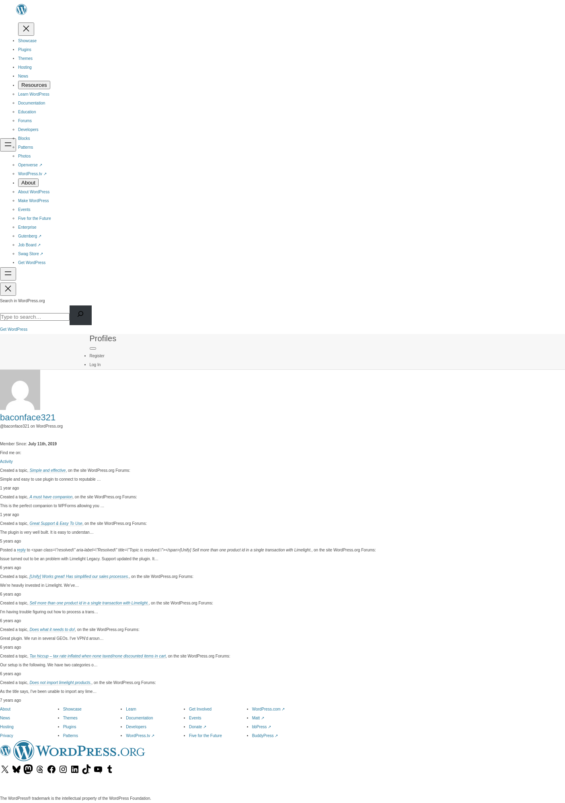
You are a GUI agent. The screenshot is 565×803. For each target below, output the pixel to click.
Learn (131, 709)
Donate (197, 727)
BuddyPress (265, 735)
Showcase (72, 709)
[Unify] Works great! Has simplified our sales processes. (79, 576)
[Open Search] (8, 274)
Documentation (139, 718)
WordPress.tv (140, 735)
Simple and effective (47, 470)
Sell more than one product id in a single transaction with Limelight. (88, 603)
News (5, 718)
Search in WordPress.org (22, 301)
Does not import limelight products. (60, 682)
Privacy (6, 735)
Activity (6, 461)
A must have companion (50, 497)
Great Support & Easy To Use (55, 523)
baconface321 (27, 417)
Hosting (7, 727)
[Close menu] (26, 29)
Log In (95, 365)
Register (97, 356)
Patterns (70, 735)
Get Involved (200, 709)
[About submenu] (28, 182)
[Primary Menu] (93, 348)
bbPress (261, 727)
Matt (258, 718)
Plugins (69, 727)
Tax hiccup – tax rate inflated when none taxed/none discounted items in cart (97, 656)
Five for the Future (205, 735)
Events (195, 718)
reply (21, 550)
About (5, 709)
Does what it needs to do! (52, 629)
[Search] (81, 315)
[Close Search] (8, 289)
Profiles (103, 338)
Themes (70, 718)
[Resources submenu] (34, 85)
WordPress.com (268, 709)
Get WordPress (13, 329)
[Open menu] (8, 145)
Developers (136, 727)
